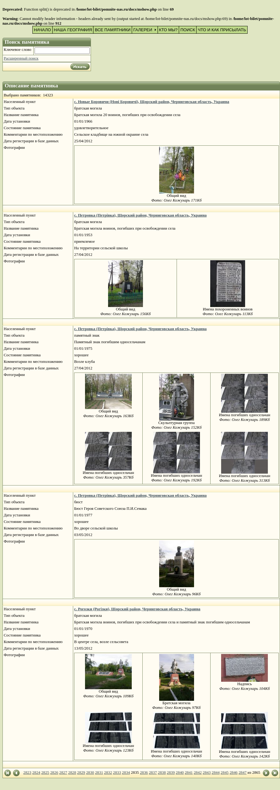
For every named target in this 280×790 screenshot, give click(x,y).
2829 (81, 772)
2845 (225, 772)
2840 (180, 772)
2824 (36, 772)
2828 (72, 772)
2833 (117, 772)
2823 (27, 772)
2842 (198, 772)
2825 (45, 772)
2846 (234, 772)
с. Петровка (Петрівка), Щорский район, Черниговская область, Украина (140, 215)
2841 (189, 772)
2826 (54, 772)
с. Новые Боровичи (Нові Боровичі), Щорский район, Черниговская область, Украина (151, 102)
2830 (90, 772)
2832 (108, 772)
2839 (171, 772)
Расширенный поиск (21, 58)
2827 (63, 772)
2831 (99, 772)
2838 (162, 772)
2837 (153, 772)
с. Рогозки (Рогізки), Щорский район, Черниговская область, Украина (137, 609)
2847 (243, 772)
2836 (144, 772)
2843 (207, 772)
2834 (126, 772)
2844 (216, 772)
